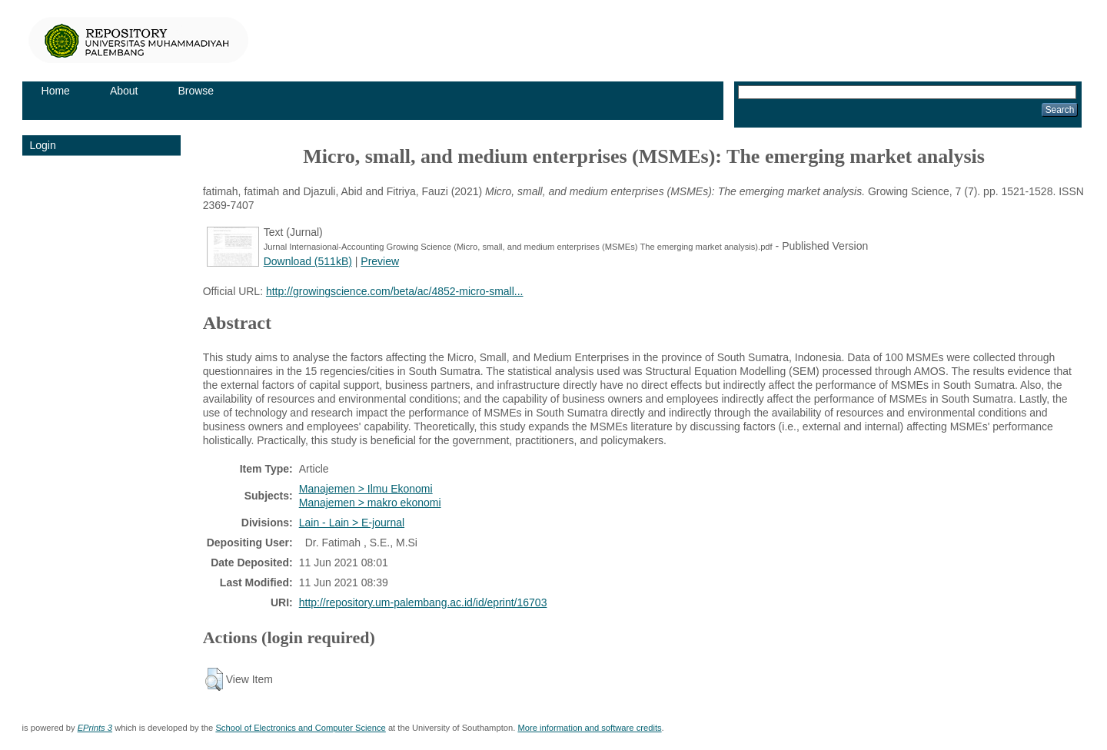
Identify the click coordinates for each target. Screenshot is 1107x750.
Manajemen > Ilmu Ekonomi (366, 489)
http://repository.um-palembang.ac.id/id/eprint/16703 (423, 602)
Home (56, 91)
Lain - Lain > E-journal (351, 522)
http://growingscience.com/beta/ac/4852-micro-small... (395, 291)
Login (43, 145)
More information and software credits (589, 727)
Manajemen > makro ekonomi (370, 502)
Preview (380, 261)
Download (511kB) (308, 261)
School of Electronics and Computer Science (300, 727)
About (124, 91)
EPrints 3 (95, 727)
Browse (196, 91)
